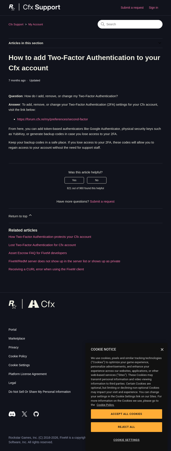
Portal (13, 329)
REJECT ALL (126, 426)
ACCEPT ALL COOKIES (126, 414)
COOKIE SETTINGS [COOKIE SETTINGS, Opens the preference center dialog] (126, 439)
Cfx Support (16, 24)
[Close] (162, 349)
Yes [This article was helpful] (74, 180)
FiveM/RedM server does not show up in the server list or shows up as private (64, 261)
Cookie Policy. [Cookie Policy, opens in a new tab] (105, 404)
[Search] (130, 24)
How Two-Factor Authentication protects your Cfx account (50, 236)
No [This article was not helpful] (96, 180)
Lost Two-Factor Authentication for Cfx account (42, 245)
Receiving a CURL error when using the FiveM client (46, 269)
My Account (35, 24)
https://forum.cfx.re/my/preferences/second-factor (52, 119)
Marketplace (17, 338)
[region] (127, 397)
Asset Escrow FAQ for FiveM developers (38, 253)
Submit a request (132, 7)
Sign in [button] (153, 7)
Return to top (21, 215)
